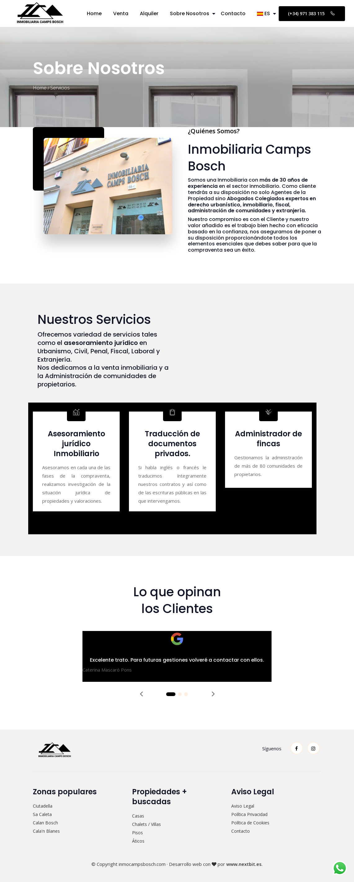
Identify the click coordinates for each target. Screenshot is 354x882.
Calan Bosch (45, 823)
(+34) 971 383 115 (312, 13)
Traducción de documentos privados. (172, 444)
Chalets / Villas (146, 824)
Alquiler (149, 13)
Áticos (138, 841)
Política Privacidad (249, 814)
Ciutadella (42, 806)
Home (94, 13)
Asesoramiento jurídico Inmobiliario (76, 444)
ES (263, 13)
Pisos (137, 833)
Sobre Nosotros (189, 13)
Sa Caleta (42, 814)
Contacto (233, 13)
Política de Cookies (250, 823)
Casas (138, 816)
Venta (120, 13)
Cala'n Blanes (46, 831)
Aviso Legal (242, 806)
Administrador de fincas (268, 439)
